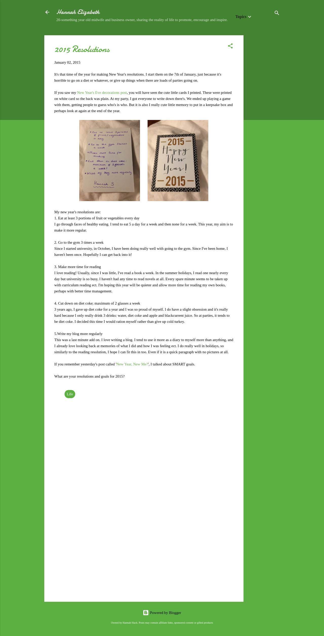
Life (70, 394)
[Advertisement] (264, 111)
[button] (230, 47)
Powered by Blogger (162, 613)
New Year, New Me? (132, 364)
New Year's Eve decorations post (102, 93)
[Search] (277, 14)
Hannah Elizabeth (77, 12)
